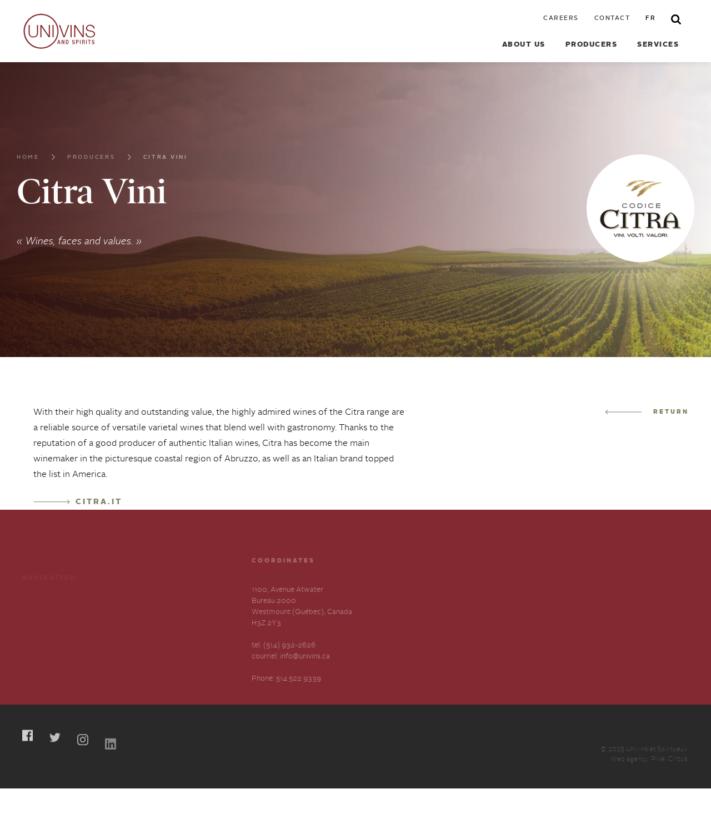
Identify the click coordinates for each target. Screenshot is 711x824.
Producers (591, 44)
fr (650, 19)
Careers (561, 19)
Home (28, 163)
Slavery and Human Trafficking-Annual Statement (176, 638)
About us (523, 44)
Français (36, 663)
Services (658, 44)
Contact (612, 19)
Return (647, 412)
